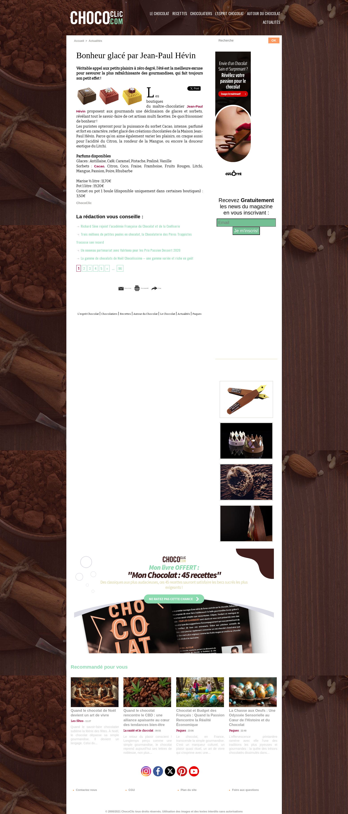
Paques (150, 326)
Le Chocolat (159, 13)
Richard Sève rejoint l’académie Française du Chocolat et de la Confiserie (133, 226)
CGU (130, 787)
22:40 (242, 724)
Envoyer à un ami (105, 296)
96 (122, 276)
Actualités (271, 22)
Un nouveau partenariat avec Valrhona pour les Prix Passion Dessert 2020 (133, 250)
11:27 (85, 720)
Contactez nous (84, 787)
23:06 (189, 729)
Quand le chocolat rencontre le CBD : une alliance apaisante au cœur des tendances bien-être (146, 714)
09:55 (154, 724)
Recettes (179, 13)
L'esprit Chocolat (229, 13)
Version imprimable (146, 296)
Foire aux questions (242, 787)
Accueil (79, 40)
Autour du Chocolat (263, 13)
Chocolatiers (201, 13)
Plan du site (186, 787)
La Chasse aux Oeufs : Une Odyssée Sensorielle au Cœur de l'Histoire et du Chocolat (251, 714)
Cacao (99, 166)
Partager (180, 296)
